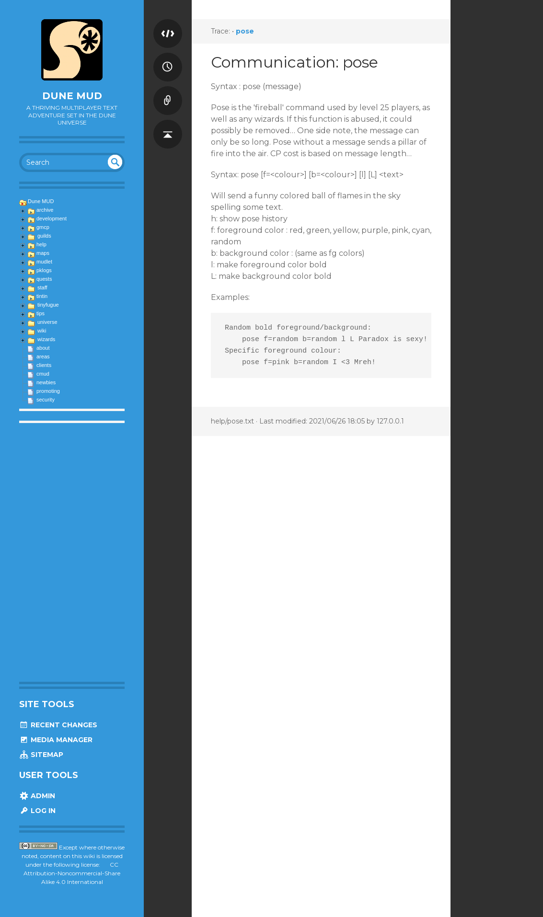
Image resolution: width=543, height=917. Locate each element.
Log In (37, 810)
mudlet (44, 261)
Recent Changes (58, 725)
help (41, 244)
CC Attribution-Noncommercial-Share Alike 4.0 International (71, 873)
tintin (41, 296)
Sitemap (41, 754)
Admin (37, 795)
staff (42, 287)
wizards (46, 339)
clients (43, 365)
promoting (48, 391)
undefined (115, 162)
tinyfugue (48, 305)
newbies (46, 382)
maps (42, 253)
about (43, 348)
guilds (44, 236)
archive (44, 210)
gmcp (42, 227)
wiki (41, 330)
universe (47, 322)
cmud (42, 374)
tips (40, 313)
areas (43, 356)
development (51, 218)
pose (245, 31)
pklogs (44, 270)
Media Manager (55, 739)
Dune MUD (72, 96)
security (45, 399)
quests (44, 279)
